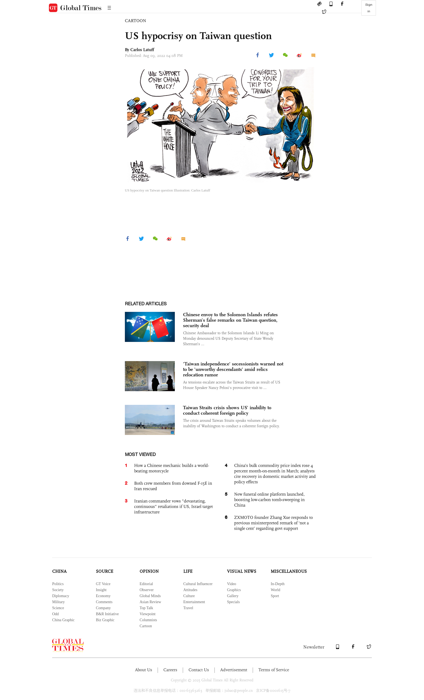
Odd (55, 614)
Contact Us (199, 669)
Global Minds (150, 596)
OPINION (149, 571)
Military (58, 602)
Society (58, 590)
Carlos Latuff (142, 49)
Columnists (148, 620)
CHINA (59, 571)
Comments (104, 602)
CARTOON (135, 20)
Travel (188, 608)
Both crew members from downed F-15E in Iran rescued (173, 486)
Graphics (234, 590)
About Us (143, 669)
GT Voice (103, 584)
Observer (147, 590)
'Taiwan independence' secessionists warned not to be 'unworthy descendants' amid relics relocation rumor (233, 369)
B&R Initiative (107, 614)
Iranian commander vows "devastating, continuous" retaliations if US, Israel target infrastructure (173, 506)
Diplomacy (60, 596)
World (275, 590)
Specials (233, 602)
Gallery (232, 596)
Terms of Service (273, 669)
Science (58, 608)
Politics (58, 584)
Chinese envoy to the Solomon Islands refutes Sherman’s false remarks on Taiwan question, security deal (230, 320)
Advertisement (233, 669)
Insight (101, 590)
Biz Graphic (105, 620)
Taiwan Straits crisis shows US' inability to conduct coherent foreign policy (227, 410)
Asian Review (150, 602)
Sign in (368, 8)
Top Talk (146, 608)
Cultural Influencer (198, 584)
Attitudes (190, 590)
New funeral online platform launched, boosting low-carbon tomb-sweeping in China (269, 500)
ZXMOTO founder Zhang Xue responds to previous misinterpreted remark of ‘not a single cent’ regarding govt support (273, 523)
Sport (275, 596)
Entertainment (194, 602)
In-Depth (278, 584)
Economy (103, 596)
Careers (170, 669)
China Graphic (63, 620)
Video (231, 584)
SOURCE (104, 571)
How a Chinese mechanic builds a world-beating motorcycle (171, 468)
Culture (189, 596)
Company (103, 608)
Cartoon (146, 626)
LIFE (187, 571)
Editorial (146, 584)
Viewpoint (147, 614)
